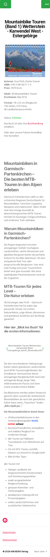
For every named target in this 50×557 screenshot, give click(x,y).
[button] (7, 348)
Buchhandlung (35, 123)
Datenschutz (10, 540)
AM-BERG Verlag (19, 551)
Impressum (9, 532)
